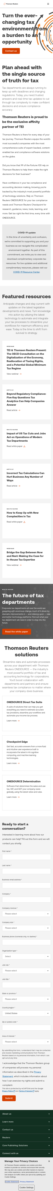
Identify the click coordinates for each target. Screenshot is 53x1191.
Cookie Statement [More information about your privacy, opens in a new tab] (12, 1182)
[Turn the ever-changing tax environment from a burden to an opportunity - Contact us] (11, 51)
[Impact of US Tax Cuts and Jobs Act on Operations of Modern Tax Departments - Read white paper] (26, 441)
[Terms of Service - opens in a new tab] (26, 1091)
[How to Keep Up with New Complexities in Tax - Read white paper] (26, 520)
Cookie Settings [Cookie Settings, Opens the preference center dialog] (26, 1188)
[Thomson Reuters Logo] (11, 4)
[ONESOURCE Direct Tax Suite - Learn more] (26, 713)
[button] (26, 1114)
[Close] (49, 1161)
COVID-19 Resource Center (26, 272)
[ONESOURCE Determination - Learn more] (26, 792)
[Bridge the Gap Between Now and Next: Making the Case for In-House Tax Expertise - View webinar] (26, 560)
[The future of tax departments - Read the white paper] (16, 632)
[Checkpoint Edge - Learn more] (26, 753)
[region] (26, 1174)
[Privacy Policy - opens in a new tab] (8, 1091)
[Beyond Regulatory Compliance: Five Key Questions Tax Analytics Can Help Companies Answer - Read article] (26, 401)
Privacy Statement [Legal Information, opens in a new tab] (26, 1182)
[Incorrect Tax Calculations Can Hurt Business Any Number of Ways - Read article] (26, 481)
